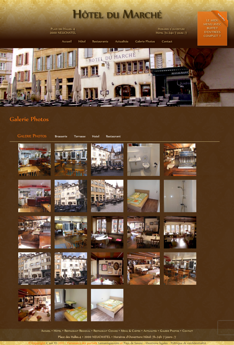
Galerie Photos (145, 41)
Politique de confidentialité (188, 343)
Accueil (67, 41)
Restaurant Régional (77, 330)
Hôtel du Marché (117, 14)
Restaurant (113, 136)
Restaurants (100, 41)
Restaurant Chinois (105, 330)
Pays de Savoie (133, 343)
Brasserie (61, 136)
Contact (167, 41)
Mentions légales (157, 343)
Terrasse (79, 136)
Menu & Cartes (130, 330)
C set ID (51, 343)
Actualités (121, 41)
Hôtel (81, 41)
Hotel (95, 136)
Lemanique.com (108, 343)
